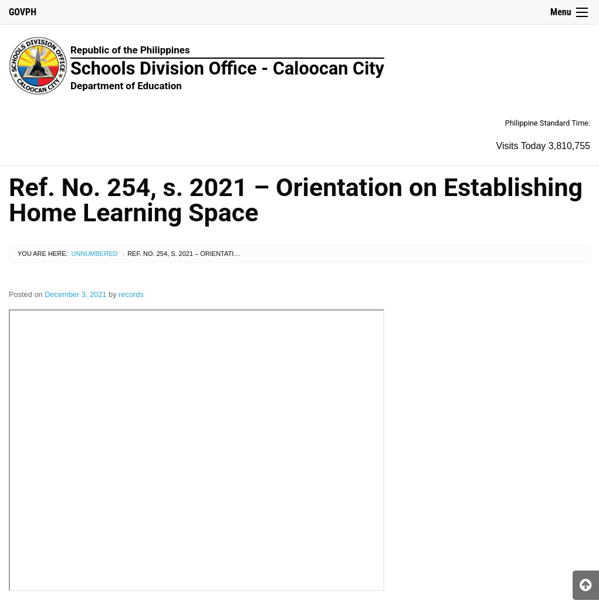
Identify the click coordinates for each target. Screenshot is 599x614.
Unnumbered (95, 253)
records (131, 294)
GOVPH (22, 12)
